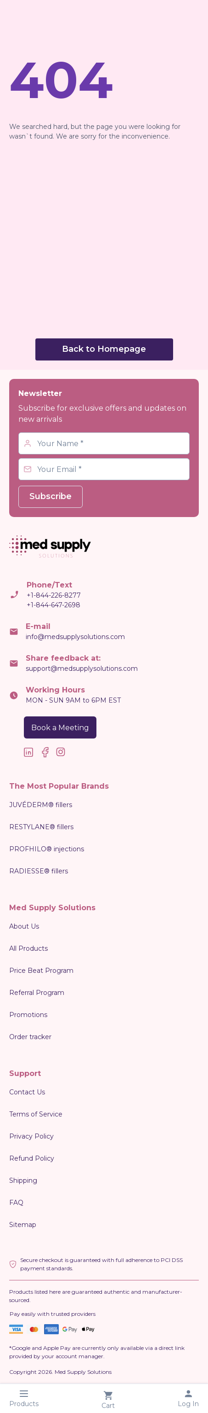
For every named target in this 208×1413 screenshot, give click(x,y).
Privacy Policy (31, 1136)
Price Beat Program (41, 970)
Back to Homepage (104, 349)
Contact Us (27, 1092)
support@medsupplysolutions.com (82, 668)
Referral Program (36, 993)
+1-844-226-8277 (54, 595)
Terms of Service (35, 1114)
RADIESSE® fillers (38, 871)
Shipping (23, 1180)
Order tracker (30, 1037)
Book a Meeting (60, 727)
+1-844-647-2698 (53, 605)
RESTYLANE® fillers (41, 827)
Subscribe (50, 496)
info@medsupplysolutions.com (75, 637)
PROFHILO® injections (46, 849)
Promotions (28, 1015)
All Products (28, 948)
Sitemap (22, 1225)
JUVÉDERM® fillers (40, 805)
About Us (24, 926)
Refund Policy (31, 1158)
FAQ (16, 1202)
